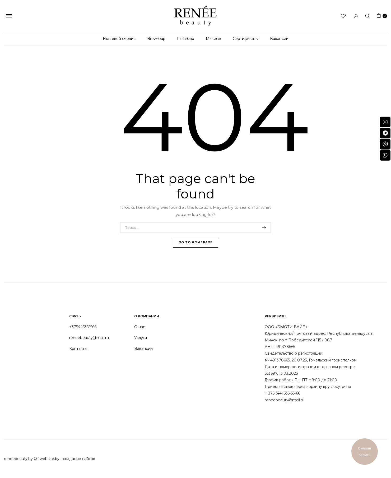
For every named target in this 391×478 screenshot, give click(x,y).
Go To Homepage (196, 242)
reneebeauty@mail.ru (89, 337)
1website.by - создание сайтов (66, 458)
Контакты (78, 348)
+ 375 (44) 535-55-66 (282, 393)
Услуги (140, 337)
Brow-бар (156, 38)
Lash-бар (185, 38)
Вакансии (279, 38)
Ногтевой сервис (119, 38)
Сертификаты (245, 38)
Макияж (213, 38)
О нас (139, 326)
